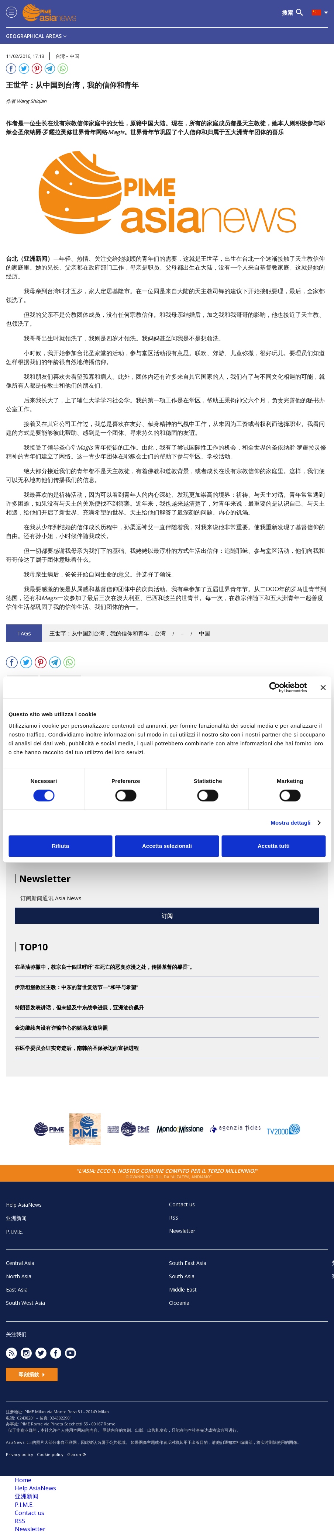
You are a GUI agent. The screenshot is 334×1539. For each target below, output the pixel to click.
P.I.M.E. (14, 1231)
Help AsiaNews (24, 1204)
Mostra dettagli (290, 822)
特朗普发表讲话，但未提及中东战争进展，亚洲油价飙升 (79, 1007)
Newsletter (182, 1230)
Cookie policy (50, 1454)
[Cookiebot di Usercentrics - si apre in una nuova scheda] (274, 687)
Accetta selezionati (167, 846)
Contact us (182, 1204)
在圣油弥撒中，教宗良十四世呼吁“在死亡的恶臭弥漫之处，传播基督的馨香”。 (105, 966)
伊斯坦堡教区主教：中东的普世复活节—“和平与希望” (76, 987)
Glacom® (76, 1454)
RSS (173, 1217)
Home (23, 1480)
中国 (204, 633)
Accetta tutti (274, 846)
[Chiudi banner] (323, 687)
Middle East (183, 1289)
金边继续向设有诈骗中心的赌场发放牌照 (61, 1027)
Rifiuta (60, 846)
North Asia (18, 1276)
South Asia (181, 1276)
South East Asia (187, 1262)
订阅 (167, 915)
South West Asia (25, 1302)
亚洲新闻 (16, 1217)
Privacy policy (19, 1454)
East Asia (17, 1289)
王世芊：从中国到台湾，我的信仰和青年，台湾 (107, 633)
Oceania (179, 1302)
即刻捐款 (31, 1374)
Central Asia (20, 1262)
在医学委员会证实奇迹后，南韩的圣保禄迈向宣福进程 (77, 1047)
